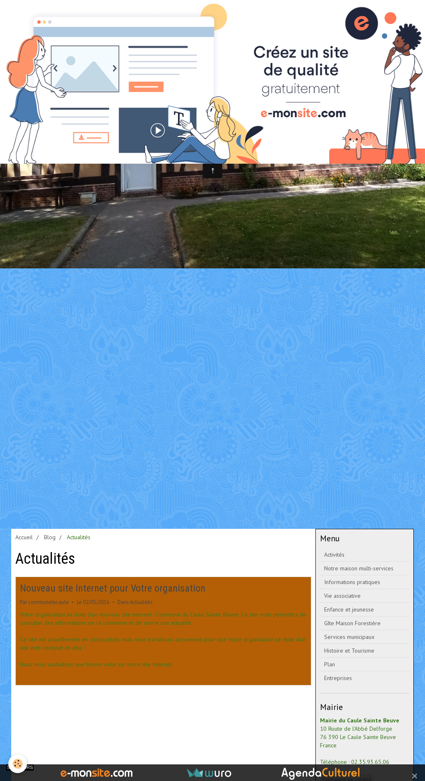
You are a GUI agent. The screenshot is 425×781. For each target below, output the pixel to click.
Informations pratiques (352, 582)
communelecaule (48, 602)
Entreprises (338, 678)
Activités (334, 554)
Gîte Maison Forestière (352, 623)
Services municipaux (349, 637)
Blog (50, 537)
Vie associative (342, 595)
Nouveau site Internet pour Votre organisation (112, 588)
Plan (329, 664)
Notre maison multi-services (358, 568)
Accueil (24, 537)
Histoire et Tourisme (349, 650)
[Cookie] (17, 763)
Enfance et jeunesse (349, 609)
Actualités (141, 602)
